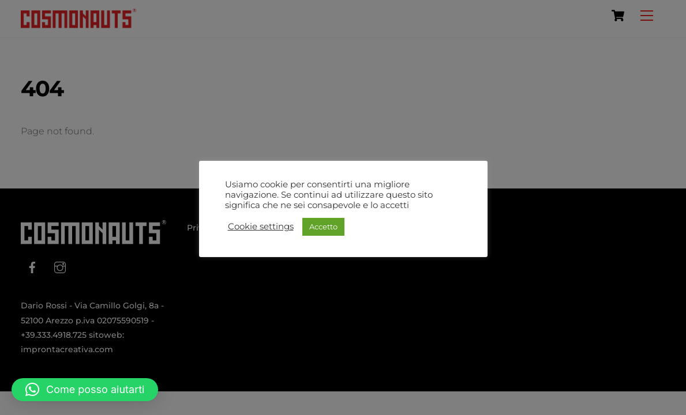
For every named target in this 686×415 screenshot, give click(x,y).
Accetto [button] (323, 226)
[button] (85, 389)
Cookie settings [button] (261, 226)
